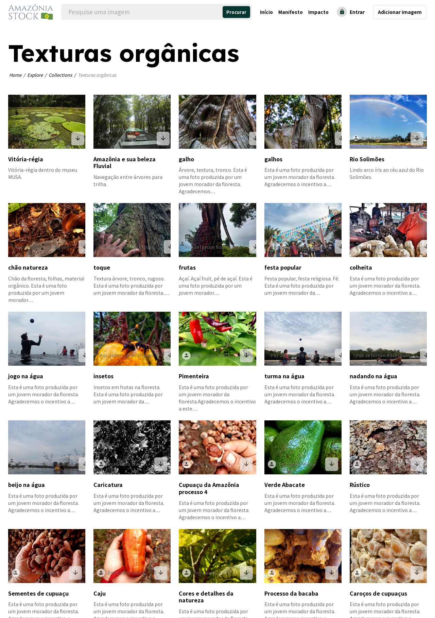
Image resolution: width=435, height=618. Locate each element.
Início (266, 11)
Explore (35, 75)
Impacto (318, 11)
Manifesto (290, 11)
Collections (60, 75)
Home (15, 75)
